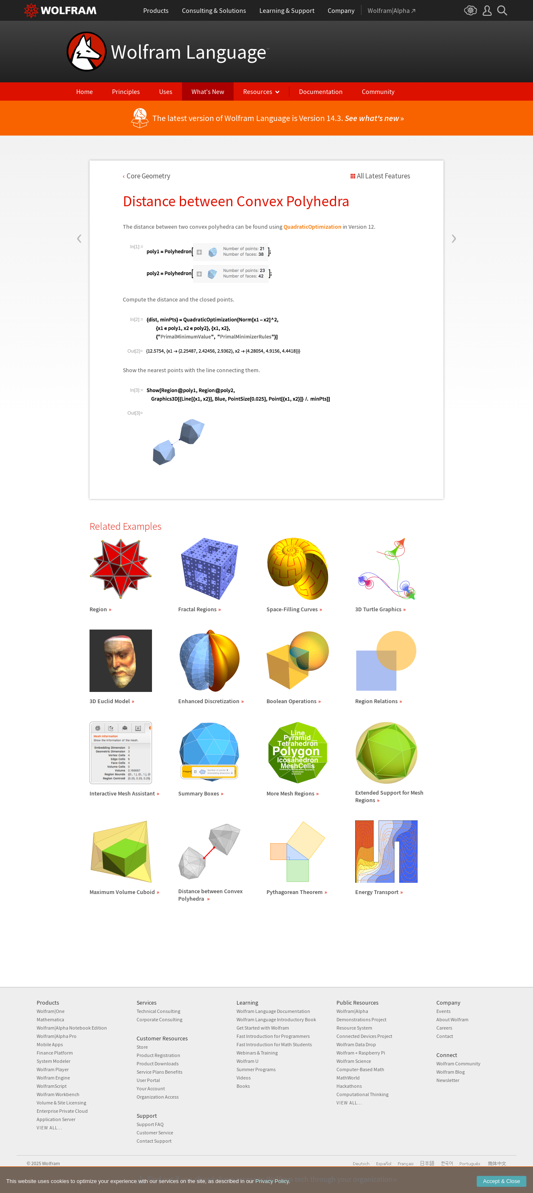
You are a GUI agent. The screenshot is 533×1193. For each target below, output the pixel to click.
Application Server (56, 1119)
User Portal (148, 1080)
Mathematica (50, 1019)
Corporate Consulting (159, 1019)
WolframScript (52, 1086)
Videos (244, 1077)
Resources (257, 91)
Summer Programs (256, 1069)
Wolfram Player (53, 1069)
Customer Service (155, 1132)
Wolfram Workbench (58, 1094)
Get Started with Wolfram (263, 1028)
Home (84, 91)
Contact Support (154, 1141)
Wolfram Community (458, 1063)
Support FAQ (150, 1124)
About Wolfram (452, 1019)
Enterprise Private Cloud (62, 1111)
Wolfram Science (353, 1061)
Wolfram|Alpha (352, 1011)
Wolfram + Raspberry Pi (360, 1053)
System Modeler (53, 1061)
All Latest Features (383, 175)
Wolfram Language (190, 51)
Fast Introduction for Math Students (274, 1044)
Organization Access (158, 1097)
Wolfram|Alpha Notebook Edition (72, 1028)
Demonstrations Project (361, 1019)
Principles (126, 91)
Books (243, 1086)
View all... (49, 1128)
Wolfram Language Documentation (273, 1011)
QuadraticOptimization (312, 226)
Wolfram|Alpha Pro (57, 1036)
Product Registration (158, 1055)
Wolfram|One (51, 1011)
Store (142, 1047)
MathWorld (348, 1077)
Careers (444, 1028)
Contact (444, 1036)
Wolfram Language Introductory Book (276, 1019)
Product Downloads (158, 1063)
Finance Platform (55, 1053)
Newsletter (447, 1080)
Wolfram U (248, 1061)
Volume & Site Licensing (61, 1102)
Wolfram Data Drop (356, 1044)
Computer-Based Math (360, 1069)
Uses (165, 91)
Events (443, 1011)
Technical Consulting (158, 1011)
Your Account (151, 1088)
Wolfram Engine (53, 1077)
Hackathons (349, 1086)
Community (378, 91)
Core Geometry (148, 175)
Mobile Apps (50, 1044)
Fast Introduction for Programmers (273, 1036)
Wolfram (51, 1163)
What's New (208, 91)
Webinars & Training (257, 1053)
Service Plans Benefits (159, 1072)
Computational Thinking (362, 1094)
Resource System (354, 1028)
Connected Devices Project (364, 1036)
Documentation (321, 91)
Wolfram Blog (450, 1072)
